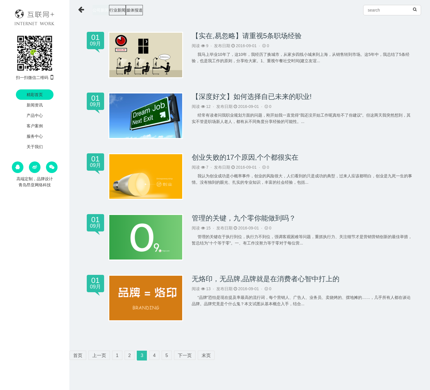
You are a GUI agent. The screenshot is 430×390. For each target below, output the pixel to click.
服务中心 (35, 136)
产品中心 (35, 115)
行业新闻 (133, 10)
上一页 (99, 355)
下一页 (185, 355)
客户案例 (35, 126)
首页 (77, 355)
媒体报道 (161, 10)
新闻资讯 (35, 105)
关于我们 (35, 146)
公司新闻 (105, 10)
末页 (206, 355)
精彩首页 (35, 94)
